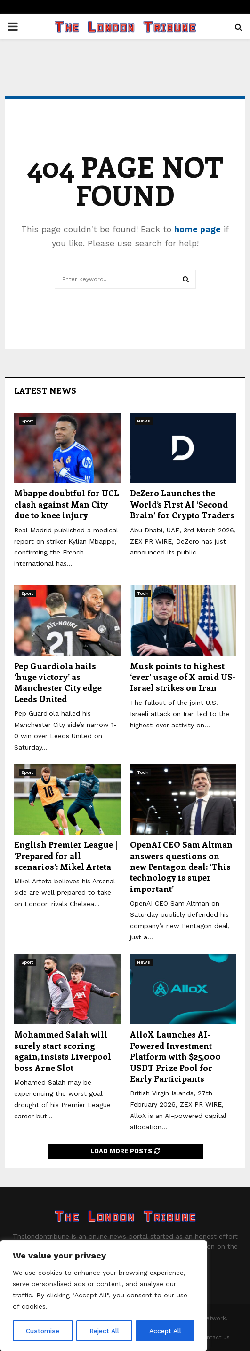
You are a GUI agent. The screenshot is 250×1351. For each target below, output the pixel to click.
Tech (143, 593)
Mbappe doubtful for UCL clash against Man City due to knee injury (66, 504)
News (143, 420)
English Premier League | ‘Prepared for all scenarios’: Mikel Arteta (66, 855)
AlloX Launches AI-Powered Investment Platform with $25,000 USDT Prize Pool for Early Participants (175, 1056)
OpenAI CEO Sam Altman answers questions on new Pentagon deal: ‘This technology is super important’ (181, 866)
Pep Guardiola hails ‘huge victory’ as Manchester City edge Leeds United (58, 682)
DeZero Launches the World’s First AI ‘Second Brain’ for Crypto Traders (182, 504)
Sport (27, 420)
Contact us (214, 1337)
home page (197, 229)
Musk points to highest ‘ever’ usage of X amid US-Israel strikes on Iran (183, 677)
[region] (103, 1296)
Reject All (104, 1331)
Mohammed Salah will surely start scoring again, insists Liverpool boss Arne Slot (62, 1051)
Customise (42, 1331)
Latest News (45, 390)
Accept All (165, 1331)
